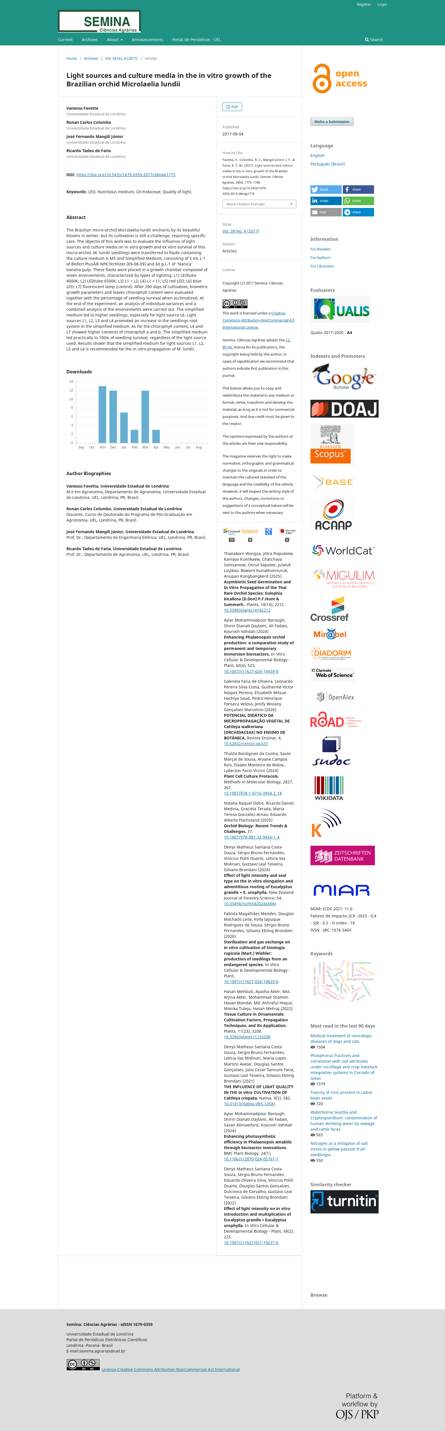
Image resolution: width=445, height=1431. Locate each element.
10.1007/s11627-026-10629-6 (251, 981)
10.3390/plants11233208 (247, 1036)
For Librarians (322, 266)
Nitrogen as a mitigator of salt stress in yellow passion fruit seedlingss (339, 1149)
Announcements (147, 39)
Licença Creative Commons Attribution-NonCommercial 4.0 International (171, 1369)
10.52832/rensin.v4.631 (246, 743)
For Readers (320, 249)
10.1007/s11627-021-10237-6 (251, 1242)
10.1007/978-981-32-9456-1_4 (252, 837)
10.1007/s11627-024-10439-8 (251, 671)
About (113, 39)
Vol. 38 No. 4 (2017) (121, 58)
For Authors (320, 257)
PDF (234, 106)
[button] (326, 189)
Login (382, 4)
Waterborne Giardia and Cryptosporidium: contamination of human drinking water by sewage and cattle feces (343, 1120)
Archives (90, 39)
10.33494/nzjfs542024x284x (250, 903)
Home (71, 58)
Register (364, 4)
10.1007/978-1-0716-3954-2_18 (253, 793)
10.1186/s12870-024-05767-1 (251, 1159)
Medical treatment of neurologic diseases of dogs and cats (341, 1038)
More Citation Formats (245, 204)
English (317, 155)
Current (65, 39)
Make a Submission (332, 121)
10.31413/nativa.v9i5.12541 (250, 1103)
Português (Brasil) (327, 164)
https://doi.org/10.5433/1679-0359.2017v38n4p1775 (125, 174)
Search (374, 39)
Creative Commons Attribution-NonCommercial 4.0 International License (258, 320)
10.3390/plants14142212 (247, 610)
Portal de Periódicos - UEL (196, 39)
